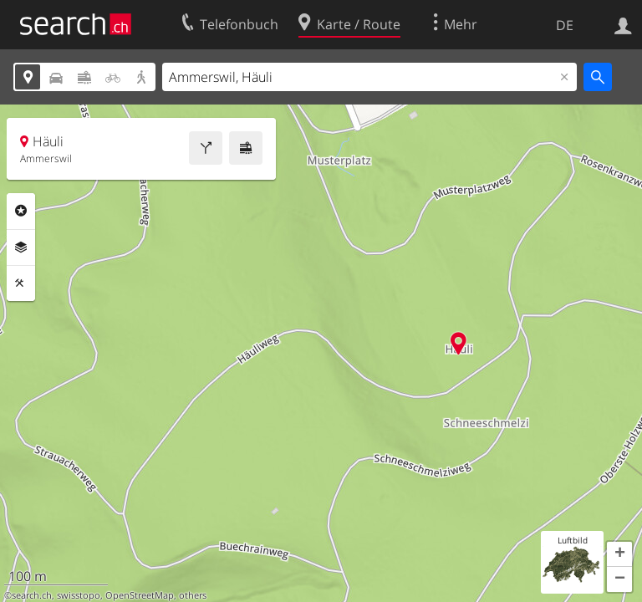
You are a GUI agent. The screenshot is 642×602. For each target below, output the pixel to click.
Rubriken (21, 210)
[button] (619, 554)
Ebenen (21, 247)
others (192, 595)
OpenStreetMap (139, 595)
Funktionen (21, 283)
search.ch (32, 595)
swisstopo (78, 595)
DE (564, 25)
